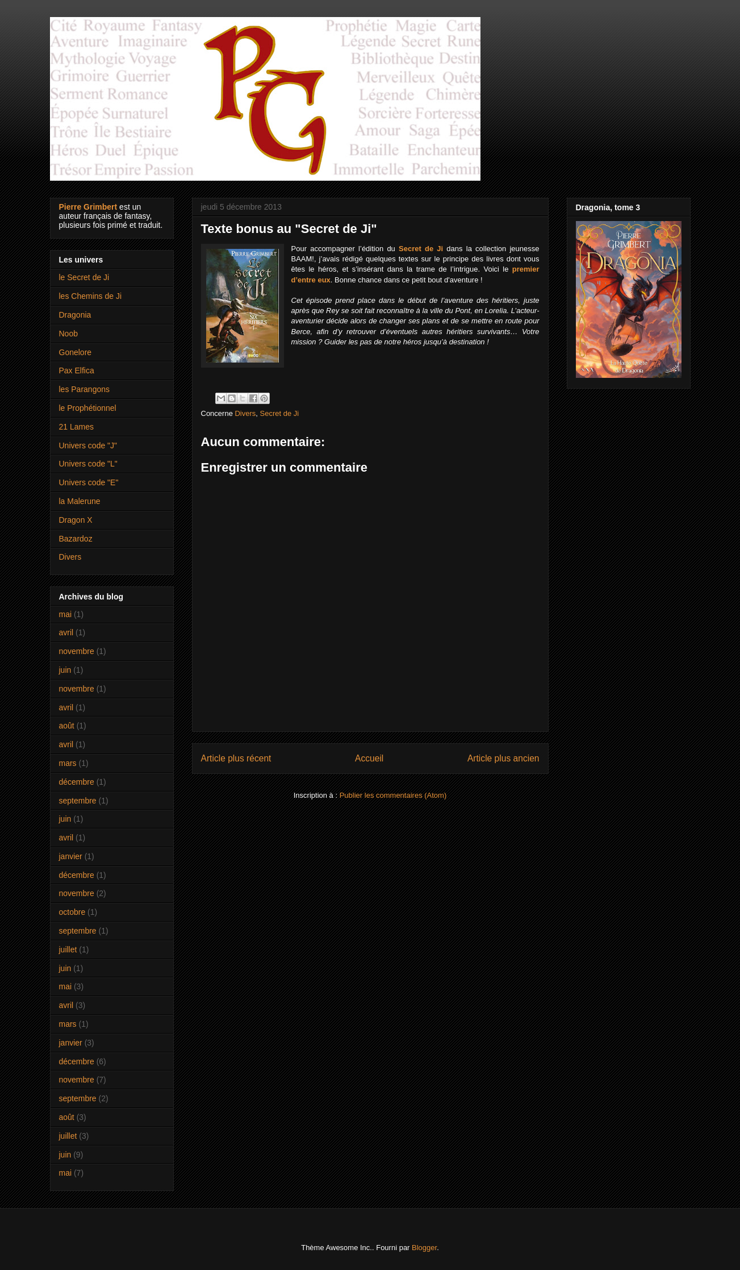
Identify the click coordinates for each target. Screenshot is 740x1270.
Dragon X (76, 519)
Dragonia (75, 314)
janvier (70, 856)
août (66, 725)
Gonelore (75, 352)
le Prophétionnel (87, 408)
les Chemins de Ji (90, 296)
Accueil (369, 758)
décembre (76, 781)
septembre (78, 800)
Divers (245, 413)
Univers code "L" (88, 463)
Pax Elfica (76, 370)
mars (68, 763)
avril (66, 632)
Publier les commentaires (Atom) (393, 795)
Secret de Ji (279, 413)
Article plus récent (236, 758)
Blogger (424, 1247)
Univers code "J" (88, 445)
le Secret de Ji (84, 277)
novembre (76, 651)
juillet (68, 949)
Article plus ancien (503, 758)
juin (65, 669)
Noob (68, 333)
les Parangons (84, 389)
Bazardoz (76, 538)
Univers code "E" (89, 482)
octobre (72, 912)
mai (65, 614)
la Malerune (80, 501)
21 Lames (76, 426)
